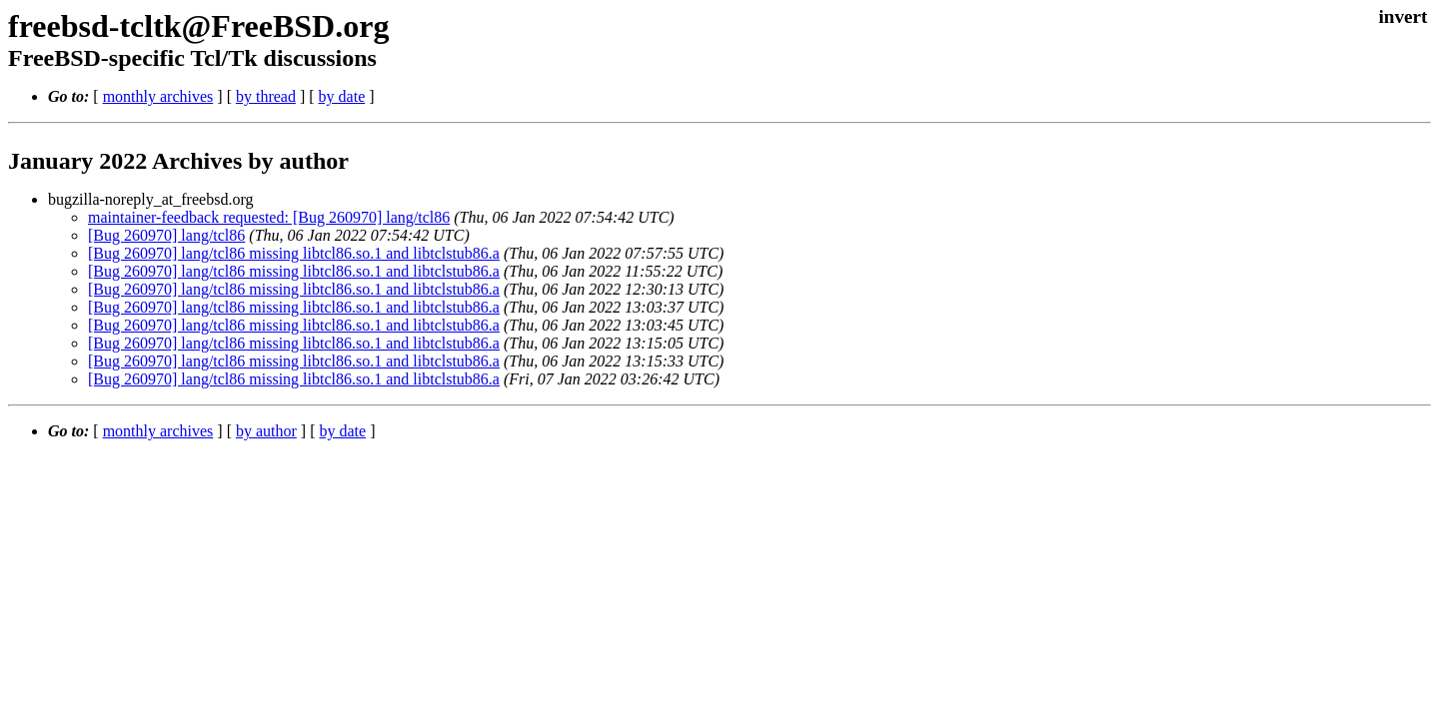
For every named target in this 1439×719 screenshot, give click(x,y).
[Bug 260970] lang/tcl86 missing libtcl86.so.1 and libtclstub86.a (294, 253)
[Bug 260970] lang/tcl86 (166, 235)
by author (266, 430)
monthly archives (158, 96)
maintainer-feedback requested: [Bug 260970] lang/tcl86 (269, 217)
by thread (266, 96)
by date (342, 96)
